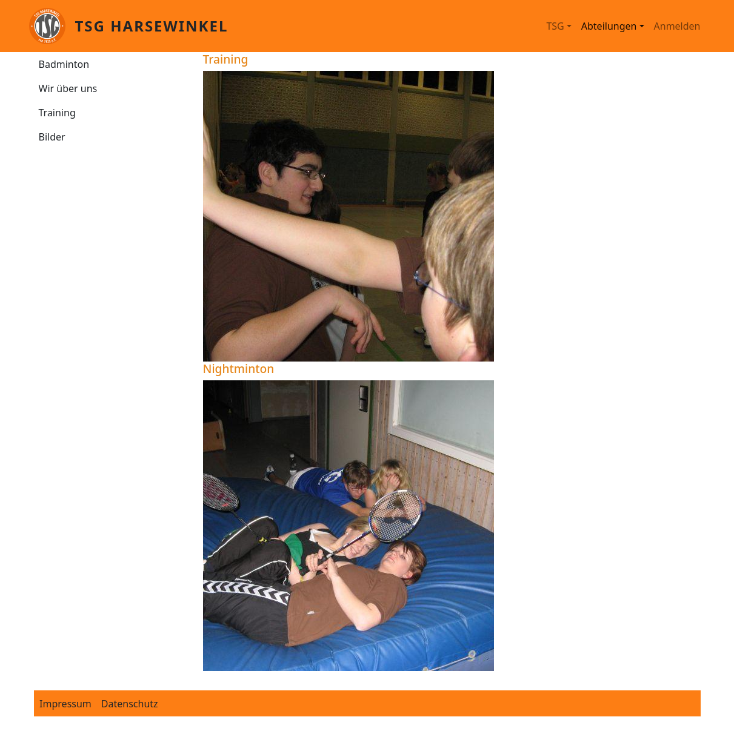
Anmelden (677, 26)
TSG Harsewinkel (152, 26)
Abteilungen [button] (609, 26)
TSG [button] (555, 26)
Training (57, 112)
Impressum (65, 703)
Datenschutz (129, 703)
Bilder (52, 137)
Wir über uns (68, 88)
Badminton (64, 64)
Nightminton (239, 368)
